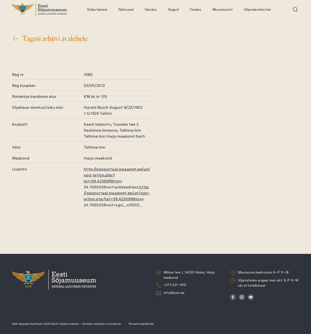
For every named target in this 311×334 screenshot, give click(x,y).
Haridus (151, 9)
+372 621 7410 (175, 284)
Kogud (173, 9)
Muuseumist (222, 9)
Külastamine (97, 9)
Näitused (125, 9)
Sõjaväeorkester (257, 9)
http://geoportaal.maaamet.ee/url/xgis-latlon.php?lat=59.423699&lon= (117, 193)
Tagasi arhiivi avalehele (50, 39)
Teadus (195, 9)
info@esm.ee (174, 292)
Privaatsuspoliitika (141, 324)
